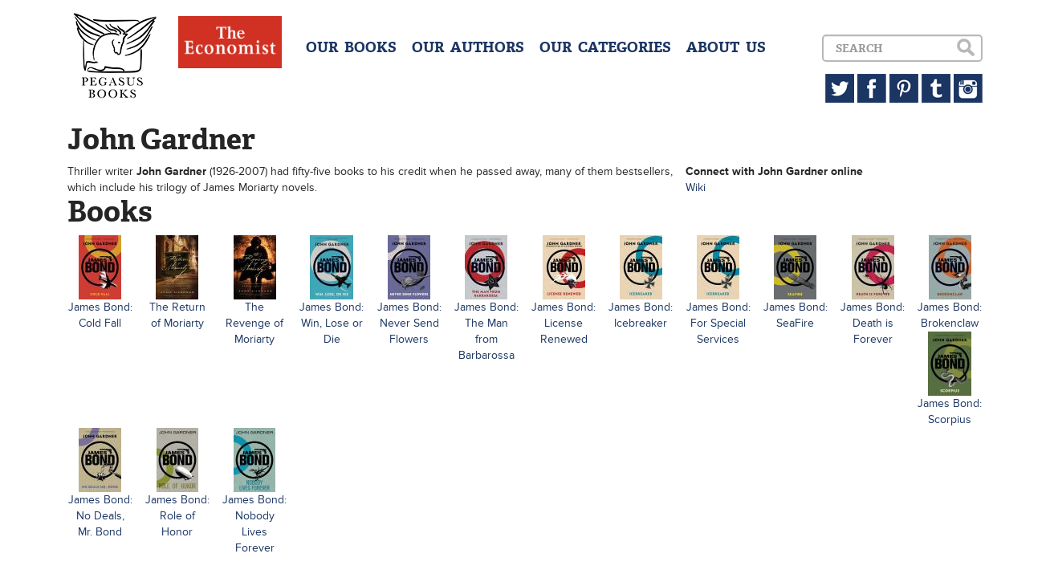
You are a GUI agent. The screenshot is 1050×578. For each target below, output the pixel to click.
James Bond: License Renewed (563, 323)
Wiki (696, 187)
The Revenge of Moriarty (254, 323)
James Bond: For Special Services (718, 323)
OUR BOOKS (351, 47)
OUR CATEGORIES (605, 47)
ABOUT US (726, 47)
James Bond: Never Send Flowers (409, 323)
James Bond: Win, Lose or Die (331, 323)
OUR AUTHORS (468, 47)
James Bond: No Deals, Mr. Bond (100, 516)
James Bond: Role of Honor (177, 516)
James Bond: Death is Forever (872, 323)
